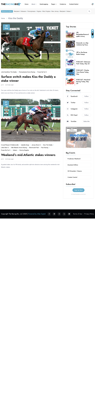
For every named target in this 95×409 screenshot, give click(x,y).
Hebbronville (15, 145)
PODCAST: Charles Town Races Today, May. (82, 72)
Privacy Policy (89, 214)
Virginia (39, 11)
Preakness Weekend (74, 159)
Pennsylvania (31, 11)
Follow (86, 96)
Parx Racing (44, 147)
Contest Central (73, 4)
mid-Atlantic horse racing (19, 147)
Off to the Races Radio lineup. (81, 53)
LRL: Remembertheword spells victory (82, 34)
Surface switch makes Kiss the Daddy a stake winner (28, 78)
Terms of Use (77, 214)
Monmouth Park (34, 147)
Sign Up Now (78, 190)
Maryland (16, 11)
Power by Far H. (42, 72)
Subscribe (86, 121)
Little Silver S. (5, 147)
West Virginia (46, 11)
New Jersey (54, 11)
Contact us (63, 4)
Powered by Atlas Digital (37, 214)
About (33, 4)
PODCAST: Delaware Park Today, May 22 (83, 63)
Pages (53, 4)
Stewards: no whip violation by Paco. (82, 44)
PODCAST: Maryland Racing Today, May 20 (83, 82)
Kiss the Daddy (15, 18)
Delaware (23, 11)
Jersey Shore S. (36, 145)
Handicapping (44, 4)
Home (26, 4)
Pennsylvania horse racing (27, 72)
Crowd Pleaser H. (6, 145)
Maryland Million (73, 165)
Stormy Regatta (24, 150)
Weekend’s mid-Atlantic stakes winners (28, 155)
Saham (15, 150)
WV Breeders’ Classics (75, 171)
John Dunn (4, 72)
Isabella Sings (25, 145)
